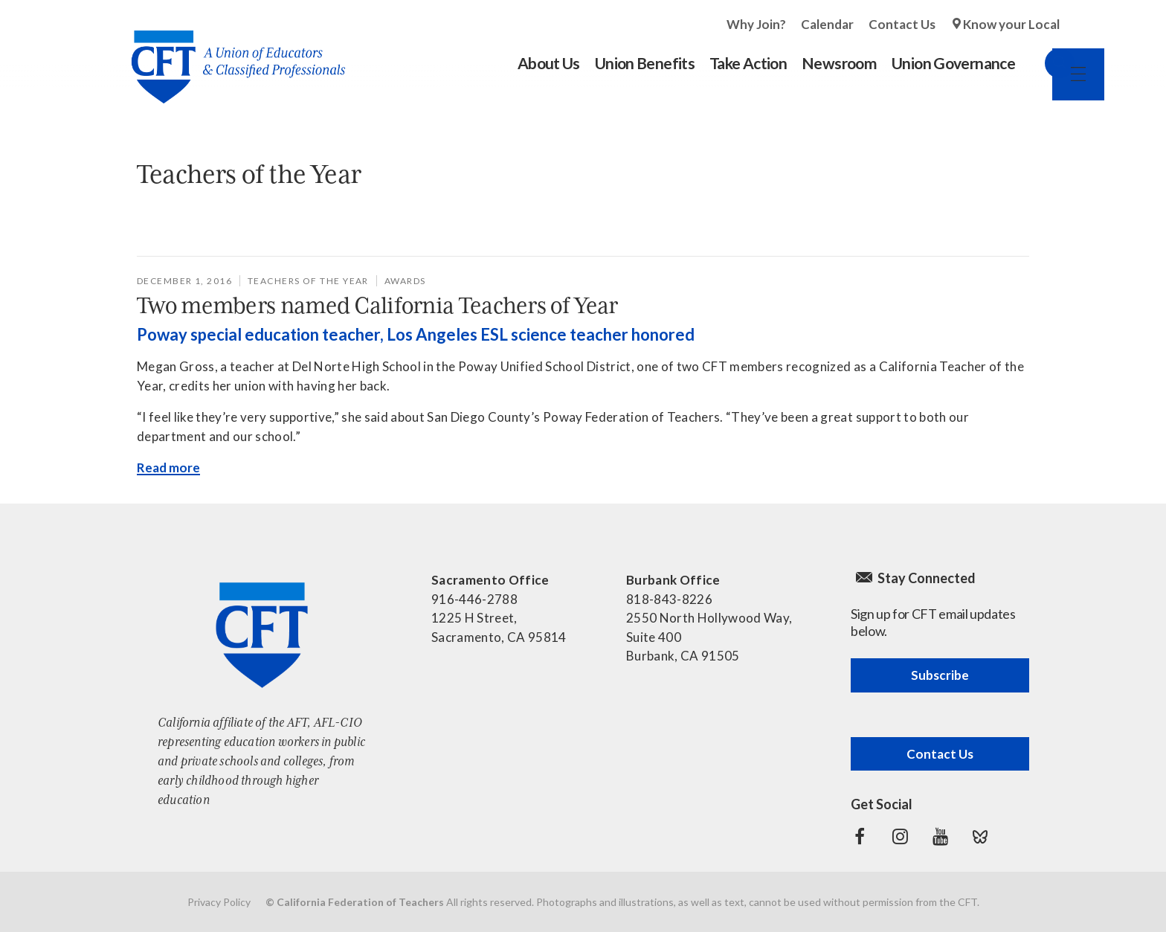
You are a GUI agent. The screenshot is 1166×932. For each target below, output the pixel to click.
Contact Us (902, 24)
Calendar (827, 24)
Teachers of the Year (308, 280)
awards (405, 280)
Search (1045, 63)
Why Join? (756, 24)
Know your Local (1011, 24)
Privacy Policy (219, 902)
